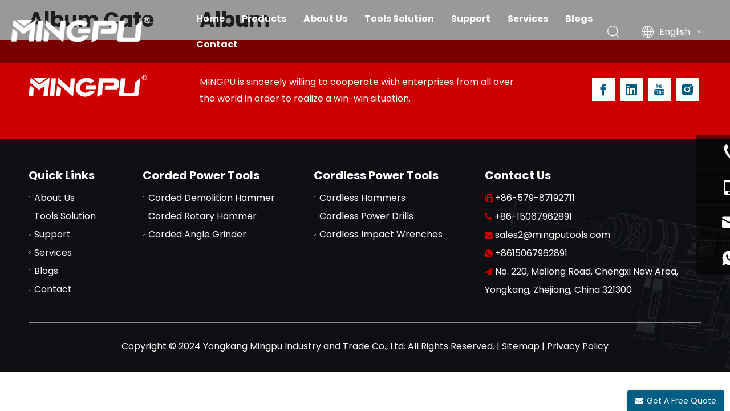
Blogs (579, 18)
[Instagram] (687, 89)
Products (264, 18)
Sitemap (521, 346)
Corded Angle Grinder (197, 234)
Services (528, 18)
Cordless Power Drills (366, 216)
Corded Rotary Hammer (202, 216)
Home (210, 18)
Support (470, 18)
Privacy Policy (578, 346)
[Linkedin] (631, 89)
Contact (217, 44)
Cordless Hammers (362, 197)
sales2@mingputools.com (552, 234)
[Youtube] (659, 89)
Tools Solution (399, 18)
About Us (325, 18)
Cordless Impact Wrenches (381, 234)
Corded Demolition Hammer (211, 197)
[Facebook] (603, 89)
